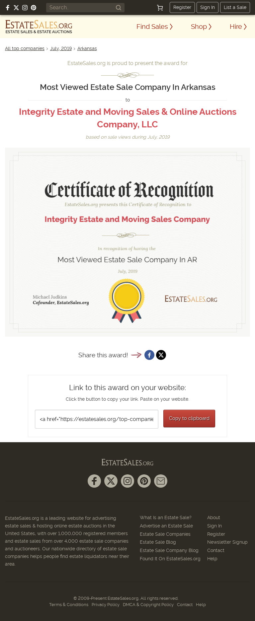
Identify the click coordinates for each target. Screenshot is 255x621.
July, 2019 (61, 48)
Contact (215, 550)
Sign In (207, 7)
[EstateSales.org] (39, 26)
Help (212, 558)
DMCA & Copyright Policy (148, 604)
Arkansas (87, 48)
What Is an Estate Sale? (166, 517)
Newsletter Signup (227, 542)
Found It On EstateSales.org (170, 558)
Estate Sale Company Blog (169, 550)
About (213, 517)
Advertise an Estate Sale (166, 525)
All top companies (24, 48)
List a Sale (235, 7)
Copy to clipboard (189, 418)
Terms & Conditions (68, 604)
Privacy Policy (106, 604)
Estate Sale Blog (158, 542)
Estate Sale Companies (165, 534)
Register (182, 7)
